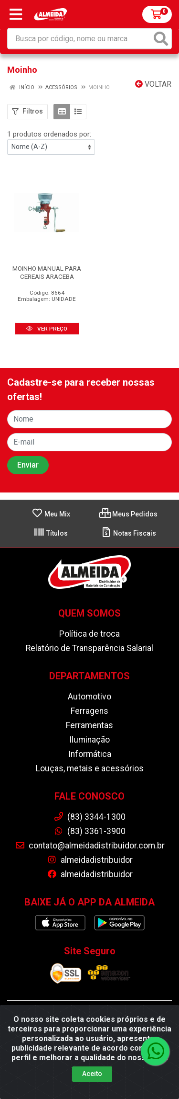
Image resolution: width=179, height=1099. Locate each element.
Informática (89, 754)
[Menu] (15, 14)
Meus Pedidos (128, 514)
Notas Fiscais (128, 533)
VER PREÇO (46, 328)
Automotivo (89, 696)
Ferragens (89, 711)
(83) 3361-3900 (89, 831)
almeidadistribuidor (90, 860)
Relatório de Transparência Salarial (89, 648)
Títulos (50, 533)
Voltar (153, 84)
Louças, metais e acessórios (90, 768)
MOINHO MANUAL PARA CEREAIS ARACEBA (46, 272)
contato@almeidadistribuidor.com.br (90, 845)
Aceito (92, 1086)
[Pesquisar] (161, 38)
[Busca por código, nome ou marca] (79, 38)
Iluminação (89, 739)
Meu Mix (51, 514)
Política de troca (89, 634)
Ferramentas (89, 725)
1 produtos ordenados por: (49, 134)
